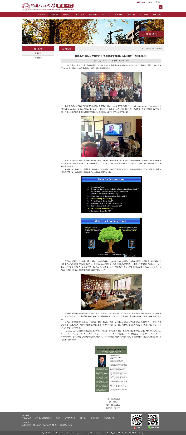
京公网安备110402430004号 (117, 433)
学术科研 (118, 14)
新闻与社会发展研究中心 (43, 418)
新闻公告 (54, 14)
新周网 (58, 418)
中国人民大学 (26, 418)
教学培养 (93, 14)
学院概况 (41, 14)
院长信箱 (142, 2)
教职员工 (67, 14)
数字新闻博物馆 (70, 418)
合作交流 (105, 14)
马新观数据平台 (109, 418)
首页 (29, 14)
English (150, 2)
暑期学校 (82, 418)
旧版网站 (157, 2)
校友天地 (157, 14)
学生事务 (144, 14)
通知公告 (38, 58)
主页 (143, 48)
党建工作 (131, 14)
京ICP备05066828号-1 (136, 433)
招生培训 (80, 14)
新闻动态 (38, 53)
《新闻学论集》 (95, 418)
